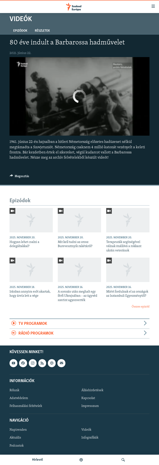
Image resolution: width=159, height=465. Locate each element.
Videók (86, 430)
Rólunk (14, 390)
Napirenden (18, 430)
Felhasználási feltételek (26, 406)
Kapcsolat (88, 398)
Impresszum (90, 406)
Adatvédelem (19, 398)
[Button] (19, 177)
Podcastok (17, 445)
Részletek (42, 30)
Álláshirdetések (92, 390)
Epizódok (20, 30)
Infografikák (89, 438)
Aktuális (15, 438)
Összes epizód (140, 306)
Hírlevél (37, 459)
